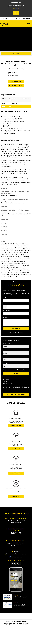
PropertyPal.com (24, 624)
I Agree (16, 13)
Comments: (6, 317)
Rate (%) (5, 356)
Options (16, 53)
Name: (4, 297)
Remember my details (16, 332)
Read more (16, 8)
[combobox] (5, 307)
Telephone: (6, 304)
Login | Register (26, 18)
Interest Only (22, 369)
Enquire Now (16, 328)
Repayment (7, 369)
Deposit (5, 350)
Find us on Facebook (16, 556)
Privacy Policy (20, 623)
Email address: (7, 310)
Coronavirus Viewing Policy (9, 623)
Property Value (7, 343)
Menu (29, 23)
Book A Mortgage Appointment (16, 394)
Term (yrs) (5, 363)
